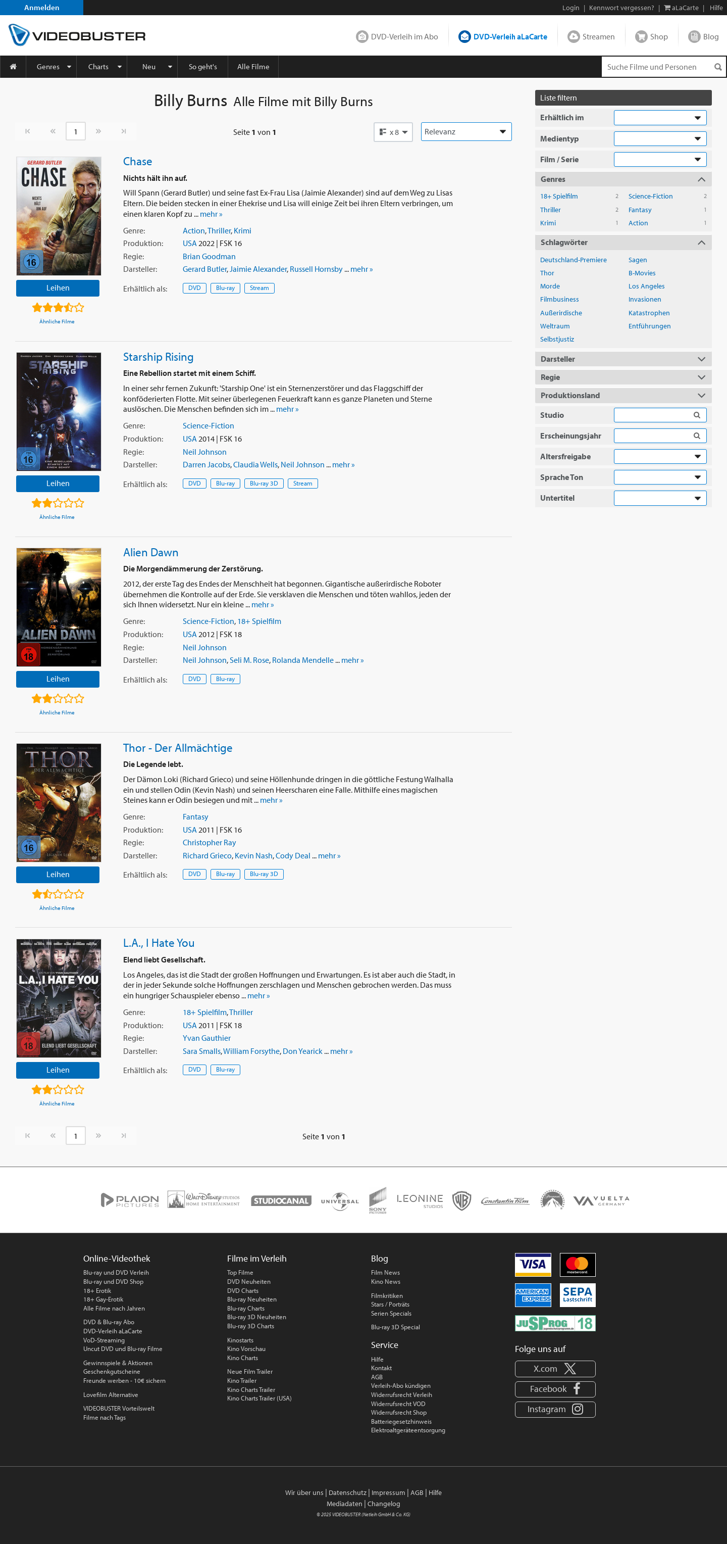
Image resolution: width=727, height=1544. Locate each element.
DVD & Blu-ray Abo (108, 1322)
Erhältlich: (145, 288)
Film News (385, 1272)
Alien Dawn (151, 551)
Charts (98, 66)
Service (384, 1344)
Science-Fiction (208, 425)
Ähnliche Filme (57, 321)
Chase (137, 160)
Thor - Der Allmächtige (178, 747)
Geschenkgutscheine (111, 1371)
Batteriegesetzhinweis (401, 1421)
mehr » (211, 214)
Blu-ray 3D (264, 483)
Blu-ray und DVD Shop (113, 1281)
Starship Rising (158, 356)
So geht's (203, 66)
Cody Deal (293, 855)
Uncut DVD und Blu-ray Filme (123, 1348)
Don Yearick (303, 1051)
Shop (659, 36)
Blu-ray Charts (246, 1308)
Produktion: (143, 243)
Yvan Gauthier (207, 1038)
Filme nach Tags (104, 1417)
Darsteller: (140, 269)
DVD (194, 287)
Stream (259, 287)
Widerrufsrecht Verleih (401, 1394)
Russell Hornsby (316, 269)
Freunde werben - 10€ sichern (124, 1380)
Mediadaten (344, 1503)
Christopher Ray (209, 842)
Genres (48, 66)
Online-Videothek (116, 1258)
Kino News (385, 1281)
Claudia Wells (255, 464)
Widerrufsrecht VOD (398, 1404)
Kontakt (381, 1368)
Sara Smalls (202, 1051)
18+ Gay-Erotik (103, 1299)
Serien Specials (391, 1313)
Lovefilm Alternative (110, 1394)
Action (194, 230)
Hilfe (377, 1359)
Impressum (388, 1492)
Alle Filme (253, 66)
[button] (393, 131)
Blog (711, 36)
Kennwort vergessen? (621, 7)
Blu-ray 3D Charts (250, 1326)
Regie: (133, 256)
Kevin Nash (254, 855)
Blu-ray (225, 287)
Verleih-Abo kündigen (401, 1385)
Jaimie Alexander (258, 269)
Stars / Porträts (390, 1304)
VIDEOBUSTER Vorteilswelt (118, 1408)
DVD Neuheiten (249, 1281)
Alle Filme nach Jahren (114, 1308)
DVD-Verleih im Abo (404, 36)
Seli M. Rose (249, 660)
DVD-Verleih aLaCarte (510, 36)
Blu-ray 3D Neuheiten (256, 1317)
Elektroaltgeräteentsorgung (408, 1430)
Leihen (58, 287)
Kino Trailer (241, 1380)
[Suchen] (718, 67)
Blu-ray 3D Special (395, 1327)
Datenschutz (348, 1492)
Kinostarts (240, 1340)
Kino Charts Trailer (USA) (259, 1398)
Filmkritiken (387, 1295)
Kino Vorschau (246, 1348)
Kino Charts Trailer (251, 1389)
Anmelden (42, 7)
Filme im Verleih (257, 1258)
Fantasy (196, 816)
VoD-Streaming (104, 1340)
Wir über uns (304, 1492)
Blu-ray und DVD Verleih (116, 1272)
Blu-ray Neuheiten (252, 1299)
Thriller (219, 230)
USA (190, 243)
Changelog (384, 1503)
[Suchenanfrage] (664, 67)
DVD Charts (242, 1290)
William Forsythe (251, 1051)
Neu (148, 66)
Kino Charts (242, 1358)
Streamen (599, 36)
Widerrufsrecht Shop (399, 1412)
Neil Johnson (205, 452)
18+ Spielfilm (259, 621)
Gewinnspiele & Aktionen (117, 1363)
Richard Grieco (207, 855)
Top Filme (240, 1272)
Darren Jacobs (206, 464)
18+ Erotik (97, 1290)
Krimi (242, 230)
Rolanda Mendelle (303, 660)
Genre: (134, 230)
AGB (377, 1377)
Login (571, 7)
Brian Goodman (209, 256)
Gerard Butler (205, 269)
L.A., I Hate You (159, 942)
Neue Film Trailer (250, 1371)
